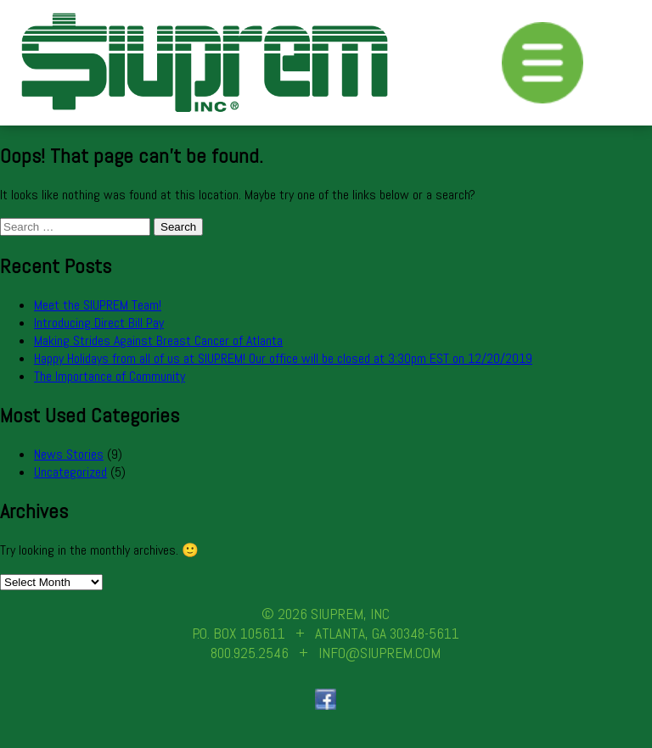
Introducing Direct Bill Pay (99, 323)
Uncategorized (70, 472)
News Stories (69, 454)
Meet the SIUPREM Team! (97, 305)
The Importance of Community (109, 376)
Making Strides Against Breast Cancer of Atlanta (158, 340)
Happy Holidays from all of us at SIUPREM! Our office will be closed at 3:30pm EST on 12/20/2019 (283, 358)
